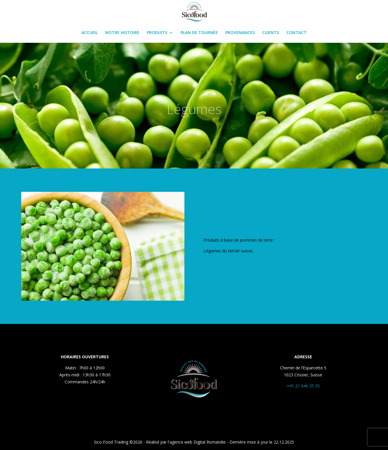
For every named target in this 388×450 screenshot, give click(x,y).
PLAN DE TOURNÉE (199, 33)
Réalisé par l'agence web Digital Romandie (186, 442)
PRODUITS (157, 33)
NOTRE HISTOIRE (122, 33)
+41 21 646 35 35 (303, 386)
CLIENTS (270, 33)
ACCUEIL (89, 33)
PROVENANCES (240, 33)
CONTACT (296, 33)
